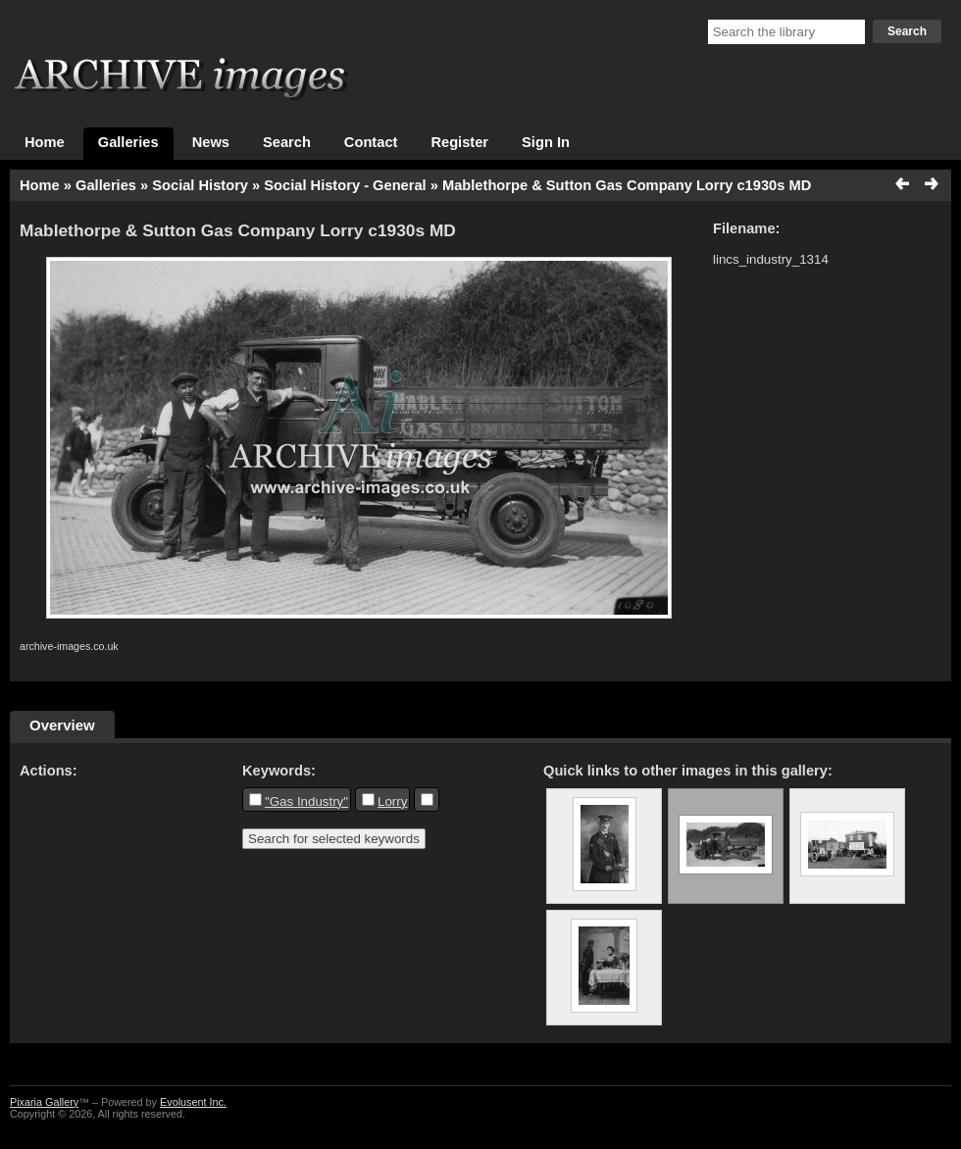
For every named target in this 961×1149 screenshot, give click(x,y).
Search (907, 31)
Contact (371, 142)
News (210, 142)
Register (459, 142)
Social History (200, 185)
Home (45, 142)
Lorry (392, 801)
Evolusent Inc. (193, 1102)
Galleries (128, 142)
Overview (62, 725)
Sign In (546, 142)
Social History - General (345, 185)
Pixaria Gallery (44, 1102)
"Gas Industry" (306, 801)
